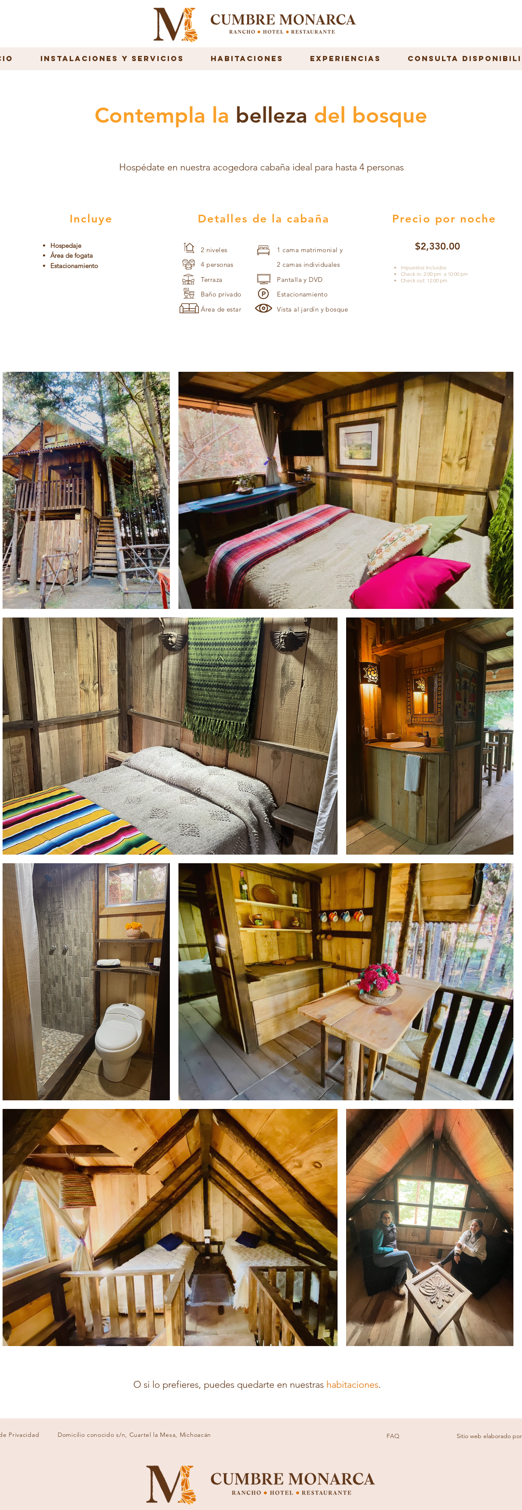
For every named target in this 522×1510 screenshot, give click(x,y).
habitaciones (352, 1384)
